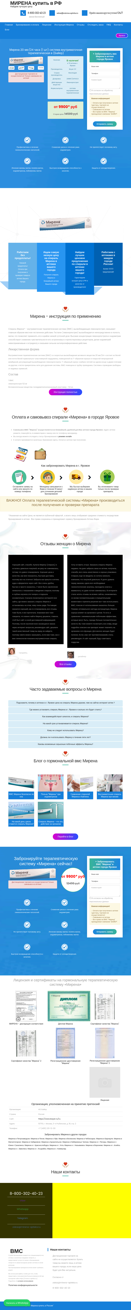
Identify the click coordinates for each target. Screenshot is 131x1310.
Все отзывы (65, 664)
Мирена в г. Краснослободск (37, 1145)
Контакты (118, 24)
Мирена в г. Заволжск (17, 1148)
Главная (9, 24)
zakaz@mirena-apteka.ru (67, 13)
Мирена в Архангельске (51, 1142)
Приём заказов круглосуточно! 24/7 (106, 12)
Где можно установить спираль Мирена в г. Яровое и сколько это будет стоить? (65, 709)
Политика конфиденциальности (22, 1285)
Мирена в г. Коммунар (56, 1148)
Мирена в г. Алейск (112, 1145)
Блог (7, 29)
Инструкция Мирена (64, 24)
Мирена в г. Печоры (98, 1142)
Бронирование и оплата (27, 24)
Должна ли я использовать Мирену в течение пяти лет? (65, 737)
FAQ (109, 24)
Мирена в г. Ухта (56, 1145)
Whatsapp (22, 1209)
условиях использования (25, 1281)
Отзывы (80, 24)
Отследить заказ (96, 24)
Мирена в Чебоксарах (86, 1138)
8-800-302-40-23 (37, 12)
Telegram (22, 1218)
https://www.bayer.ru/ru (49, 1119)
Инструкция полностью (65, 392)
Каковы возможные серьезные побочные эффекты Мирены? (65, 744)
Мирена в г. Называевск (74, 1145)
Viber (23, 1200)
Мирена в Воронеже (94, 1145)
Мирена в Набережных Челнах (75, 1142)
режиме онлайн (65, 436)
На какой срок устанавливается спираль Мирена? (65, 723)
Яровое (122, 35)
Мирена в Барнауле (104, 1138)
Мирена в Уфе (51, 1138)
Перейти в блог (65, 836)
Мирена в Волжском (67, 1138)
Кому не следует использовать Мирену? (65, 730)
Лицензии (46, 24)
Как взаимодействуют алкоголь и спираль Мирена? (65, 716)
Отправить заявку (105, 124)
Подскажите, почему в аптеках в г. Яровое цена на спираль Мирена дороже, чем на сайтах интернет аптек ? (65, 702)
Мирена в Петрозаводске (19, 1138)
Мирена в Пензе (38, 1138)
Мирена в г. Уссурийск (37, 1148)
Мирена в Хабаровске (31, 1142)
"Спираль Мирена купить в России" (37, 1305)
